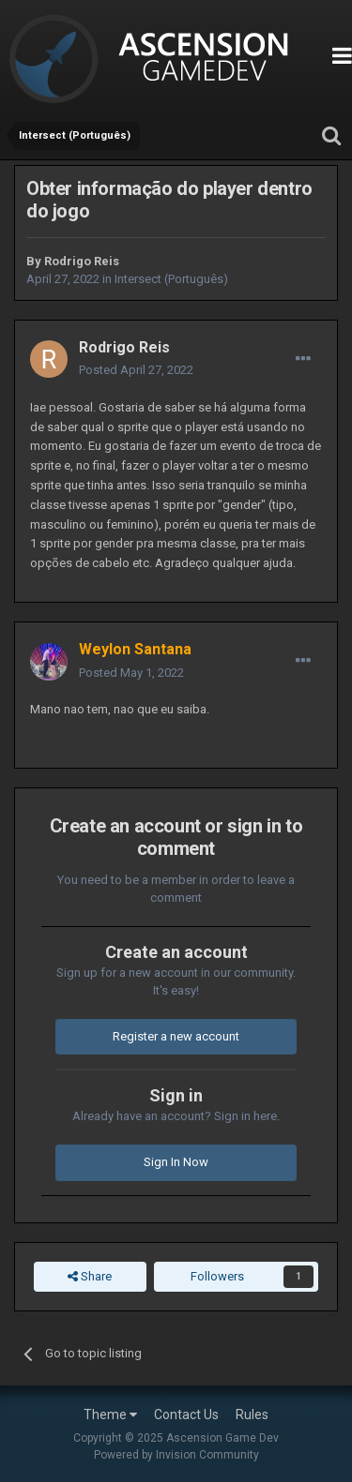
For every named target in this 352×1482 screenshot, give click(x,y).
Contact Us (186, 1414)
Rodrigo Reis (81, 261)
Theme (110, 1414)
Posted (136, 370)
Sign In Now (176, 1162)
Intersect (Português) (171, 279)
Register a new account (176, 1036)
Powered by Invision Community (176, 1454)
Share (90, 1277)
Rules (252, 1414)
